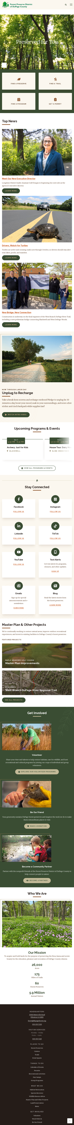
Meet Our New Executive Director (18, 178)
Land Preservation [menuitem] (37, 1103)
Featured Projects (11, 640)
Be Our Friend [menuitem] (37, 1122)
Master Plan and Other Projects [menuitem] (37, 1100)
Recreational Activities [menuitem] (37, 1074)
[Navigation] (71, 4)
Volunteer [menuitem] (37, 1116)
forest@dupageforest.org (37, 1021)
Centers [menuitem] (37, 1051)
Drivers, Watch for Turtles (15, 245)
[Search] (65, 4)
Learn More (11, 191)
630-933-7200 (37, 1024)
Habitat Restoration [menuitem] (37, 1090)
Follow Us (18, 511)
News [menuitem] (37, 1106)
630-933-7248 (37, 1039)
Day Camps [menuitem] (37, 1077)
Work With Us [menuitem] (37, 1119)
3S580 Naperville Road (37, 1015)
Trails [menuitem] (37, 1055)
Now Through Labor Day (14, 389)
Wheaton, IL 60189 (37, 1017)
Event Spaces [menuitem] (37, 1058)
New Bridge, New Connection (16, 312)
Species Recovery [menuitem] (37, 1093)
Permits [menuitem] (37, 1070)
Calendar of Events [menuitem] (37, 1067)
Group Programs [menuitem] (37, 1080)
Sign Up (55, 571)
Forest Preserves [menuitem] (37, 1048)
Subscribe (19, 608)
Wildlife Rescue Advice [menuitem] (37, 1096)
